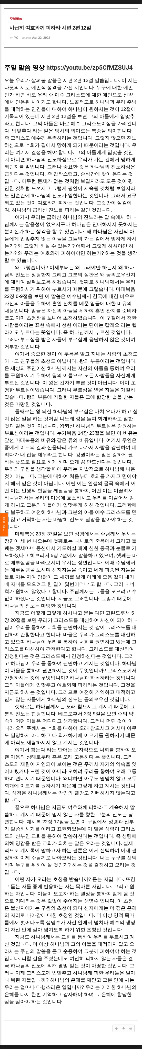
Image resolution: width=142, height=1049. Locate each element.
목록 (4, 524)
